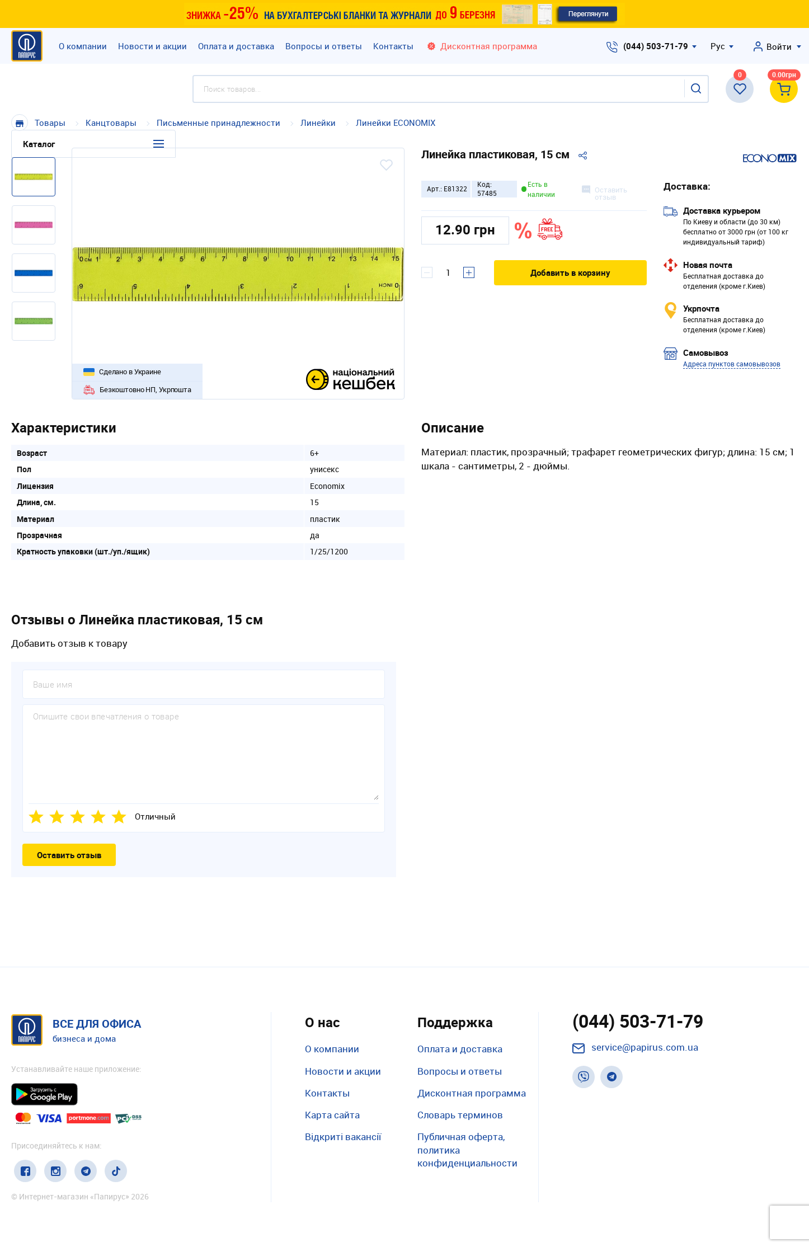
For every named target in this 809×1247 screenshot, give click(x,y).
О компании (83, 45)
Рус (718, 45)
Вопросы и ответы (323, 45)
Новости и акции (152, 45)
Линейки (319, 122)
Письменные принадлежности (218, 122)
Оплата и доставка (236, 45)
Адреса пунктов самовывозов (731, 363)
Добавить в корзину (570, 272)
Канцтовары (112, 122)
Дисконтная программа (471, 1092)
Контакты (393, 45)
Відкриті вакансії (343, 1136)
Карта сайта (332, 1114)
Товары (50, 122)
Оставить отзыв (69, 854)
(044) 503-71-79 (655, 45)
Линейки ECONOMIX (395, 122)
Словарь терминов (460, 1114)
